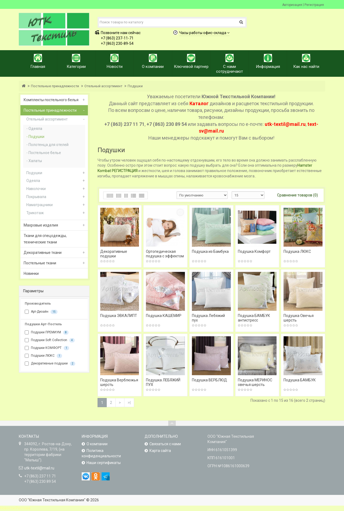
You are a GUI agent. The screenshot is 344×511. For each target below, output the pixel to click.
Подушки (135, 86)
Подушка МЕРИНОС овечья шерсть (255, 382)
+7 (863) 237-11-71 (117, 38)
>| (129, 402)
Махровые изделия (41, 225)
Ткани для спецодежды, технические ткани (45, 238)
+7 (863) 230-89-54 (117, 43)
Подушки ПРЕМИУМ (47, 332)
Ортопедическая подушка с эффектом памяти (165, 256)
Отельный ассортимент (103, 86)
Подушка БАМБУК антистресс (254, 317)
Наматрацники (39, 205)
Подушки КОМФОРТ (47, 348)
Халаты (35, 161)
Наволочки (36, 189)
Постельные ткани (40, 263)
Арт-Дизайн (41, 312)
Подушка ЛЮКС (297, 251)
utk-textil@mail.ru (39, 468)
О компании (97, 444)
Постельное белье (44, 153)
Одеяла (35, 128)
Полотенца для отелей (48, 145)
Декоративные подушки (50, 364)
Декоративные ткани (43, 252)
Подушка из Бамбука (210, 251)
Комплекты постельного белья (51, 100)
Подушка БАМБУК (300, 380)
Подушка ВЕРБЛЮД (209, 380)
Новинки (31, 273)
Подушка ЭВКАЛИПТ (118, 315)
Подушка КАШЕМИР (163, 315)
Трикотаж (35, 213)
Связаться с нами (165, 444)
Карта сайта (160, 450)
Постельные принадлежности (55, 86)
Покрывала (36, 197)
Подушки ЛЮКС (43, 356)
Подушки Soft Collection (50, 340)
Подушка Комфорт (254, 251)
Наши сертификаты (104, 463)
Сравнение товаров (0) (297, 195)
